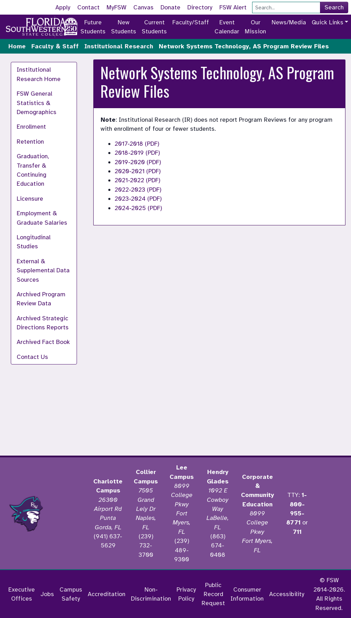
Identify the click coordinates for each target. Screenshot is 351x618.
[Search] (286, 7)
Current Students (154, 26)
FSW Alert (233, 7)
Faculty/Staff (190, 22)
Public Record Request (213, 594)
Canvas (143, 7)
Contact (88, 7)
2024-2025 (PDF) (138, 208)
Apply (62, 7)
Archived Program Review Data (41, 298)
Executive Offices (21, 594)
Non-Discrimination (151, 594)
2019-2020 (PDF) (138, 162)
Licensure (30, 198)
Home (17, 46)
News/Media (289, 22)
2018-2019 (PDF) (137, 152)
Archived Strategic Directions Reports (43, 322)
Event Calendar (226, 26)
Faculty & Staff (55, 46)
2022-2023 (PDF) (138, 189)
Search (334, 7)
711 (297, 532)
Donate (170, 7)
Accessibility (286, 594)
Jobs (47, 594)
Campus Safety (71, 594)
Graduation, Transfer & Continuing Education (33, 169)
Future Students (93, 26)
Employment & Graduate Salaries (42, 217)
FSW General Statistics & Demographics (36, 103)
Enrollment (31, 126)
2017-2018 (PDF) (137, 143)
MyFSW (116, 7)
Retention (30, 141)
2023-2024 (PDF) (138, 198)
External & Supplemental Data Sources (43, 270)
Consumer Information (247, 594)
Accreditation (106, 594)
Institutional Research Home (39, 74)
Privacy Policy (186, 594)
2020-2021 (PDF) (138, 171)
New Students (123, 26)
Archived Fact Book (43, 342)
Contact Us (32, 357)
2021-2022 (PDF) (137, 180)
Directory (199, 7)
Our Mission (255, 26)
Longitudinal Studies (33, 241)
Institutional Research (118, 46)
